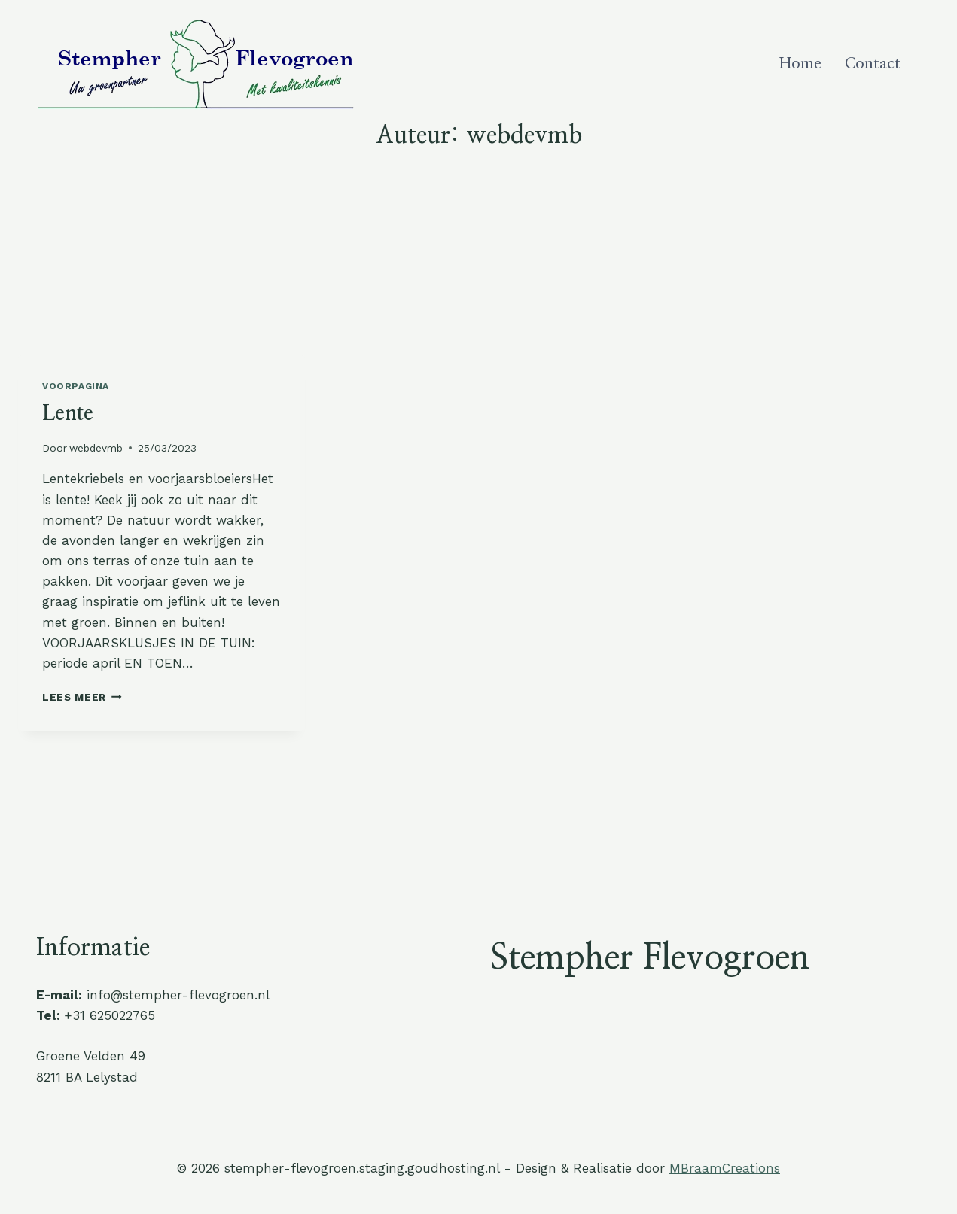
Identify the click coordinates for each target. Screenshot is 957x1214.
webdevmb (96, 448)
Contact (873, 64)
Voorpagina (75, 386)
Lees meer (82, 697)
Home (800, 64)
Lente (67, 413)
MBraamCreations (724, 1168)
